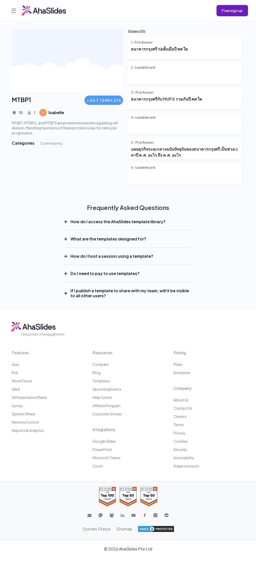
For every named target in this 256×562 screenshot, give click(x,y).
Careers (180, 416)
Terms (179, 424)
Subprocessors (186, 466)
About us (181, 400)
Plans (178, 364)
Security (180, 449)
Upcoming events (106, 389)
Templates (101, 381)
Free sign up (232, 10)
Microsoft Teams (106, 457)
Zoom (97, 466)
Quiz (15, 364)
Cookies (181, 441)
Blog (96, 372)
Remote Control (25, 422)
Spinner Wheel (23, 414)
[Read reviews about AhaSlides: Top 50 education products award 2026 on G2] (128, 496)
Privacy (180, 433)
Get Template (104, 100)
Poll (15, 372)
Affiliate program (106, 405)
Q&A (16, 389)
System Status (96, 528)
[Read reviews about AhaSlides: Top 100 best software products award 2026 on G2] (107, 496)
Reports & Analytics (28, 430)
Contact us (183, 408)
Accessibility (184, 457)
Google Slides (104, 441)
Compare (100, 364)
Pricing (180, 352)
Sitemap (124, 528)
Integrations (103, 429)
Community (51, 143)
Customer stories (107, 414)
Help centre (102, 397)
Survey (17, 405)
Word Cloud (22, 381)
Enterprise (182, 372)
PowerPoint (102, 449)
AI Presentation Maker (29, 397)
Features (20, 352)
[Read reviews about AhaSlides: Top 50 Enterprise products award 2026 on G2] (148, 496)
